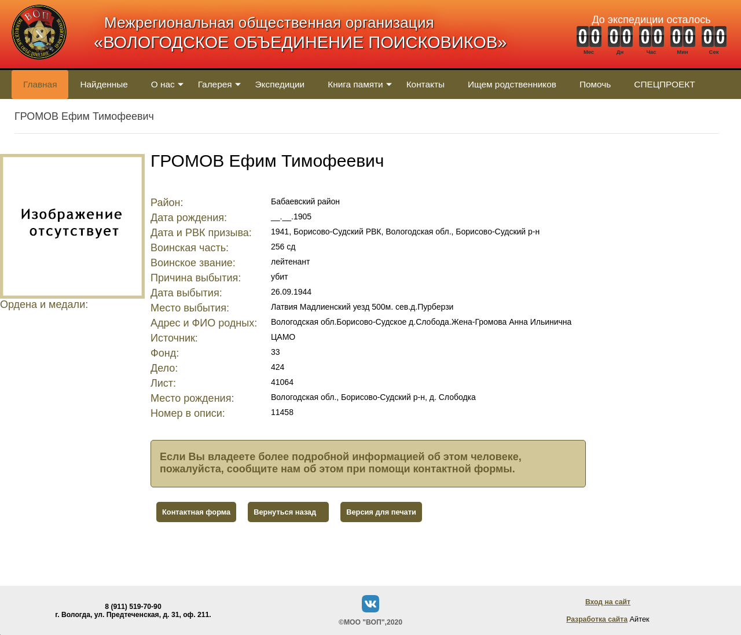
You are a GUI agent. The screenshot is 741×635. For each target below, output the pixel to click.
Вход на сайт (607, 602)
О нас (163, 84)
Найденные (103, 84)
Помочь (595, 84)
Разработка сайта (597, 619)
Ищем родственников (512, 84)
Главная (40, 84)
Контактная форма (196, 512)
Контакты (425, 84)
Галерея (215, 84)
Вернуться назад (285, 512)
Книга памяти (355, 84)
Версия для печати (381, 512)
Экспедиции (280, 84)
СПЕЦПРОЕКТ (664, 84)
